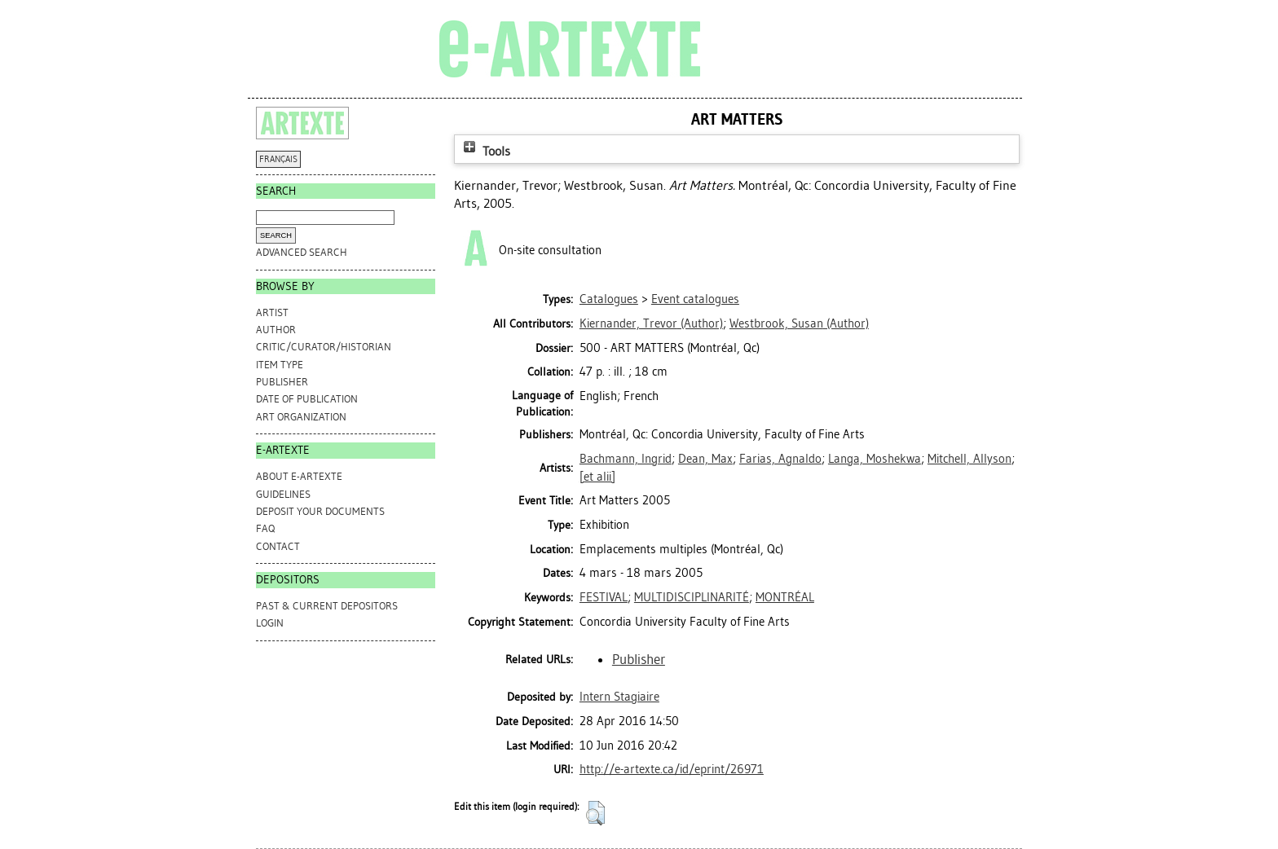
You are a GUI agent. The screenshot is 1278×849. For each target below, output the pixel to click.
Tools (485, 151)
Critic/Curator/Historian (323, 347)
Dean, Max (705, 458)
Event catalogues (695, 299)
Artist (272, 312)
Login (270, 623)
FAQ (265, 528)
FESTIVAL (604, 597)
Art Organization (301, 417)
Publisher (282, 382)
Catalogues (609, 299)
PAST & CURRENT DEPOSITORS (327, 606)
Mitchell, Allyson (969, 458)
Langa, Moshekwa (874, 458)
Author (276, 329)
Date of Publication (307, 399)
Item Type (279, 365)
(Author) (651, 323)
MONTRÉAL (785, 597)
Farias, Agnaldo (780, 458)
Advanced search (301, 252)
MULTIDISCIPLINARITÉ (691, 597)
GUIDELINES (283, 494)
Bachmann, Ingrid (626, 458)
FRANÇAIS (278, 159)
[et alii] (597, 476)
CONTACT (278, 546)
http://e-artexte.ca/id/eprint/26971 (672, 769)
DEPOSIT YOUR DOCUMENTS (320, 511)
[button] (595, 813)
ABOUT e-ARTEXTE (299, 476)
